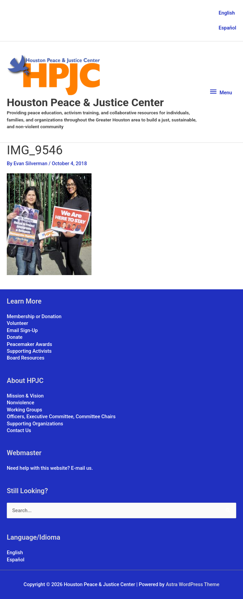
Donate (14, 337)
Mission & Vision (25, 396)
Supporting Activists (29, 351)
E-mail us (81, 468)
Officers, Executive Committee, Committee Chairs (61, 416)
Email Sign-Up (22, 330)
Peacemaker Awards (29, 344)
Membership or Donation (34, 316)
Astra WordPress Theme (192, 584)
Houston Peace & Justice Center (85, 102)
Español (227, 28)
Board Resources (25, 358)
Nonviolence (20, 403)
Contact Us (19, 430)
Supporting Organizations (35, 424)
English (227, 13)
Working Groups (24, 410)
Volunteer (17, 323)
